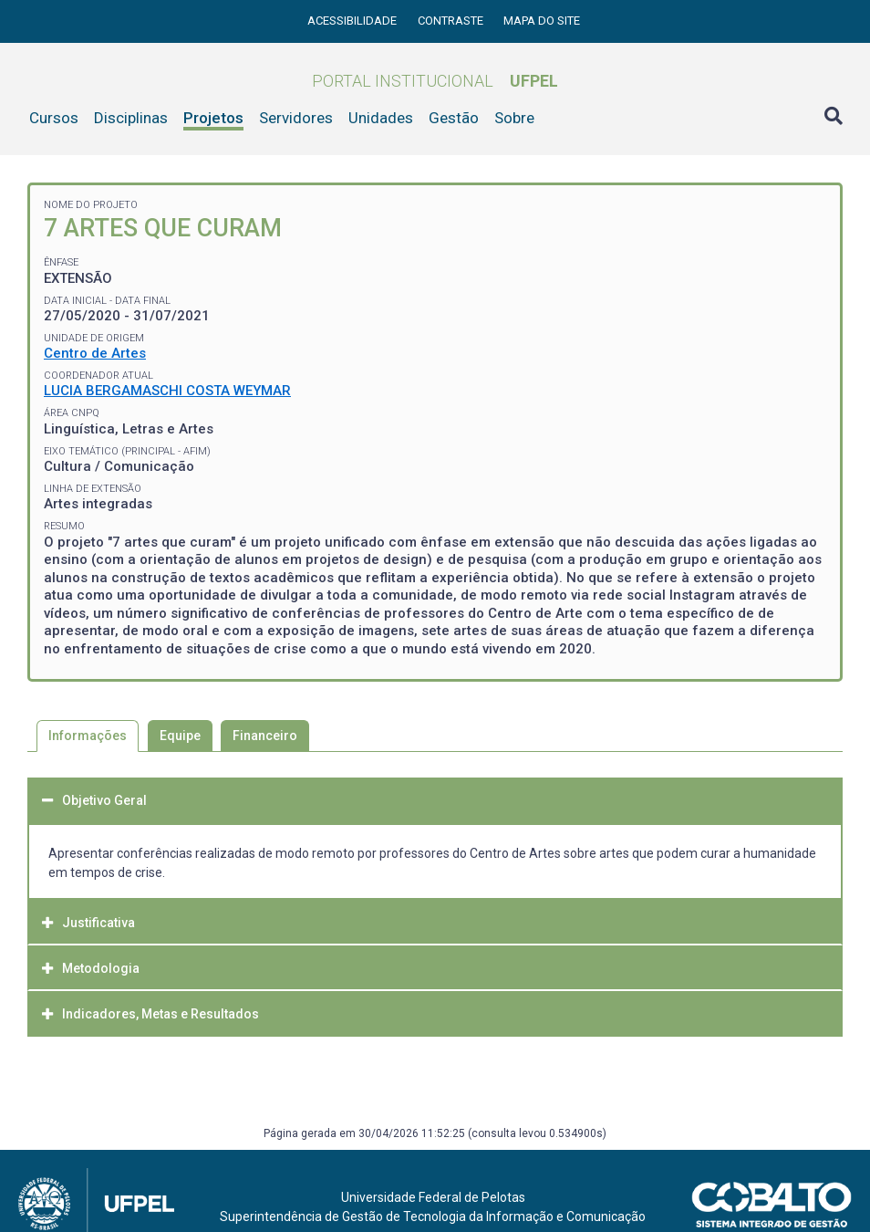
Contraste (452, 20)
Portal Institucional (435, 80)
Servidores (296, 118)
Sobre (514, 118)
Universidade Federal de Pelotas (433, 1197)
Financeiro (265, 735)
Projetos (213, 118)
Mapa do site (541, 20)
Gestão (454, 118)
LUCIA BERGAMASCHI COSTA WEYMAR (167, 390)
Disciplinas (131, 118)
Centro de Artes (95, 353)
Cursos (53, 118)
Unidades (380, 118)
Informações (87, 735)
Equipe (180, 735)
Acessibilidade (353, 20)
